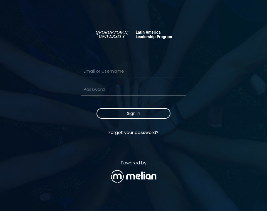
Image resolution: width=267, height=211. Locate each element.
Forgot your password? (133, 132)
